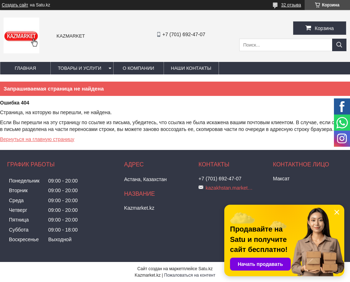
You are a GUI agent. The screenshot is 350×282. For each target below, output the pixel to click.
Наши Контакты (191, 68)
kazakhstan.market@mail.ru (231, 188)
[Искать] (339, 45)
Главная (25, 68)
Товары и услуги (79, 68)
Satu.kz (205, 268)
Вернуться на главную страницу (37, 139)
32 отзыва (291, 5)
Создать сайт (15, 5)
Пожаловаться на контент (189, 275)
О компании (138, 68)
